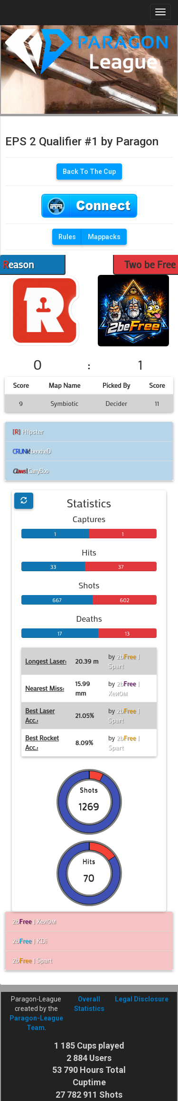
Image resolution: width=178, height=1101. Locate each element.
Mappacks (104, 237)
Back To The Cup (89, 171)
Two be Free (150, 264)
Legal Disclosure (142, 999)
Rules (67, 237)
